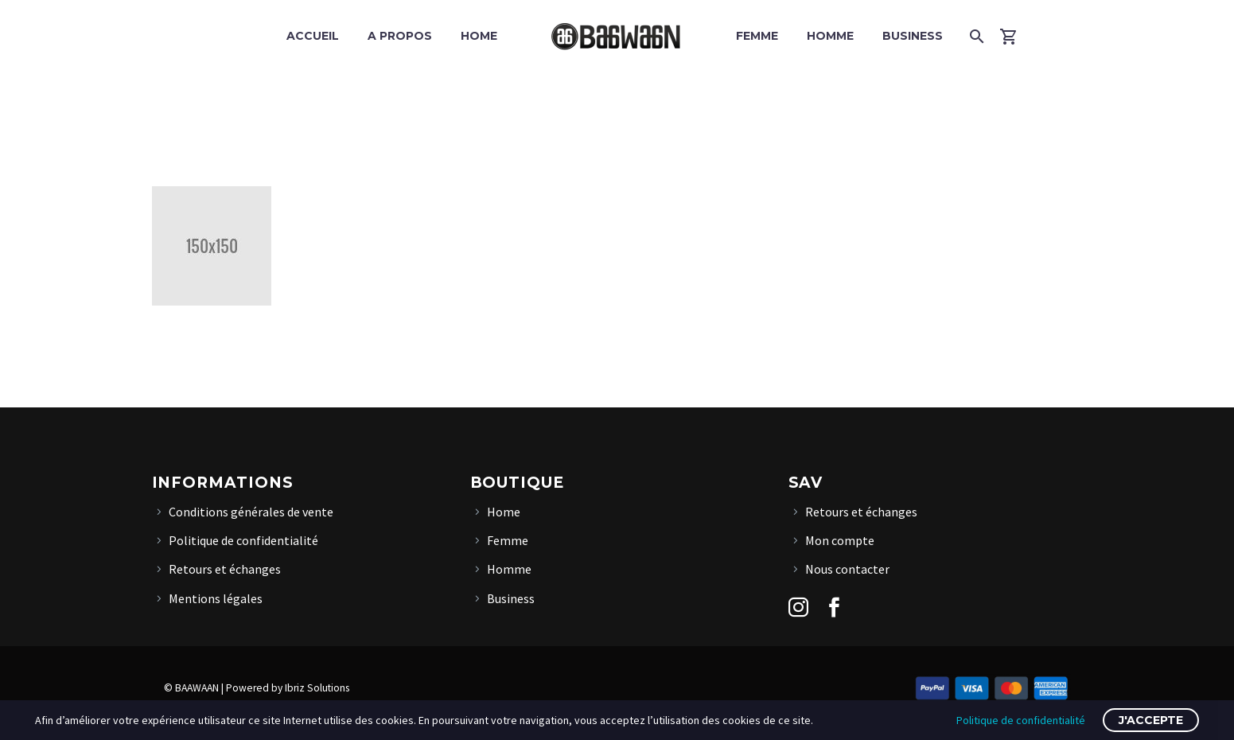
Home (479, 36)
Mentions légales (216, 598)
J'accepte (1151, 720)
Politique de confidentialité (243, 540)
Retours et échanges (225, 569)
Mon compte (839, 540)
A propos (400, 36)
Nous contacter (847, 569)
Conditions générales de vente (251, 512)
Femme (757, 36)
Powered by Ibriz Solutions (287, 688)
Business (912, 36)
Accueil (312, 36)
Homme (830, 36)
